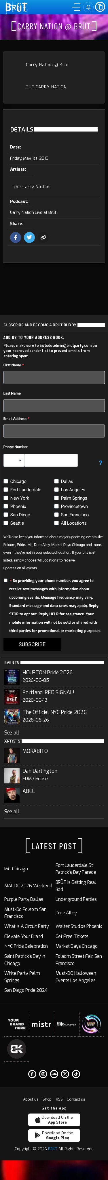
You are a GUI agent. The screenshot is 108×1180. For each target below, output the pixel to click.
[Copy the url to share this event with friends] (43, 237)
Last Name (12, 393)
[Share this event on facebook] (15, 237)
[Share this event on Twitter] (29, 237)
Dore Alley (66, 913)
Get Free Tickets (72, 936)
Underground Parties (76, 899)
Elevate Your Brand (23, 936)
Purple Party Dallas (23, 899)
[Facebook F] (32, 1074)
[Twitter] (65, 1074)
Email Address (14, 419)
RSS (59, 1099)
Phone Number (15, 447)
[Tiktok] (76, 1074)
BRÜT (52, 1148)
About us (31, 1099)
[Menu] (76, 7)
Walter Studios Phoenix (79, 926)
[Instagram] (43, 1074)
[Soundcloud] (54, 1074)
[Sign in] (88, 7)
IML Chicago (16, 869)
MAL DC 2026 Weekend (28, 886)
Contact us (76, 1099)
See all (11, 732)
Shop (47, 1099)
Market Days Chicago (77, 946)
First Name (12, 365)
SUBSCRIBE (32, 645)
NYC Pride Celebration (26, 946)
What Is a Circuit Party (26, 926)
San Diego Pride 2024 (25, 990)
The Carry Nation (46, 87)
